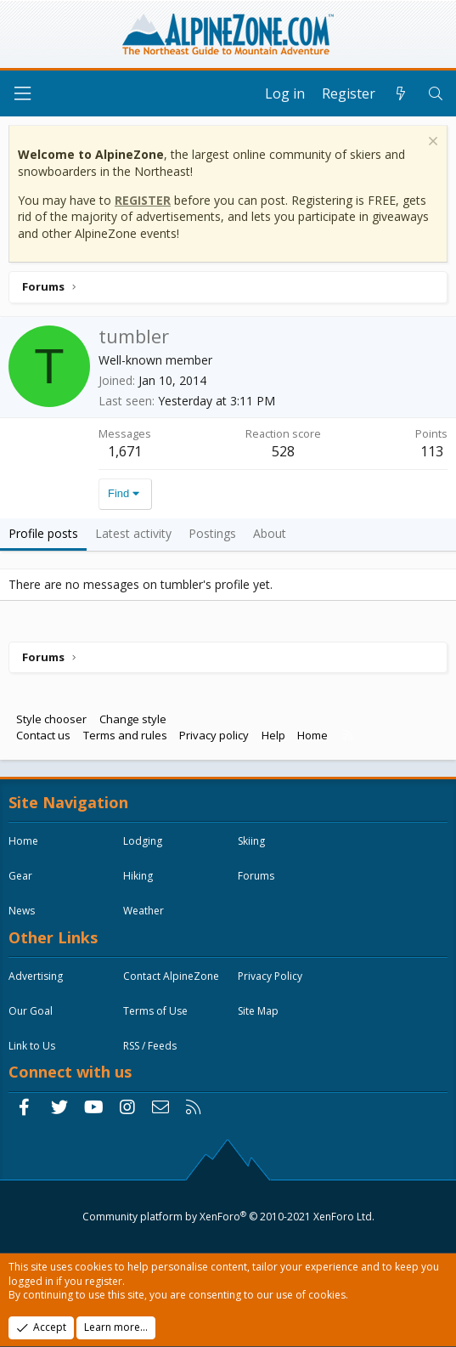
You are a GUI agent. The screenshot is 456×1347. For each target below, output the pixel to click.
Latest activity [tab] (133, 533)
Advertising (35, 976)
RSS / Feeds (150, 1046)
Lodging (142, 841)
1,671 (125, 451)
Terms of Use (155, 1011)
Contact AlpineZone (171, 976)
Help (273, 735)
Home (312, 735)
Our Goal (30, 1011)
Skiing (251, 841)
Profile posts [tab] (43, 533)
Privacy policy (214, 735)
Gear (20, 876)
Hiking (138, 876)
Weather (143, 910)
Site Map (258, 1011)
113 (431, 451)
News (21, 910)
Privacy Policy (270, 976)
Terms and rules (125, 735)
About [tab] (269, 533)
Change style (132, 719)
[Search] (435, 93)
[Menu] (22, 94)
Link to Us (31, 1046)
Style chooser (51, 719)
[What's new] (401, 93)
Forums (256, 876)
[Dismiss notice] (431, 143)
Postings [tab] (212, 533)
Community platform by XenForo (228, 1216)
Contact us (43, 735)
